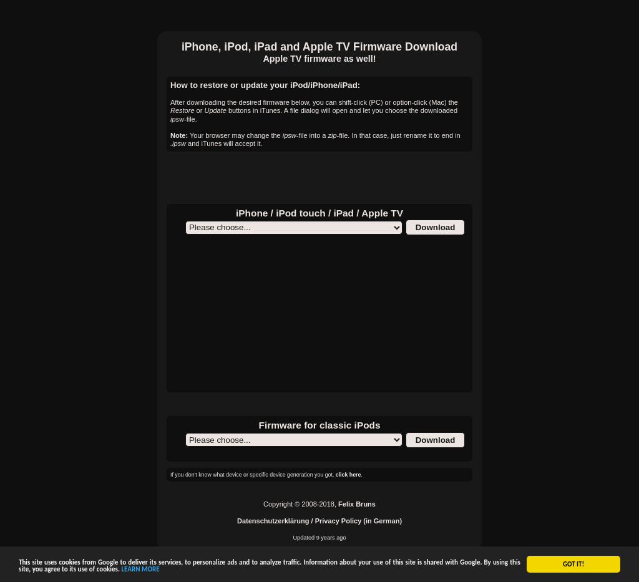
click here (348, 475)
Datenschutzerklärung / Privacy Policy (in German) (319, 521)
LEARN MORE (140, 570)
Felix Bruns (357, 504)
